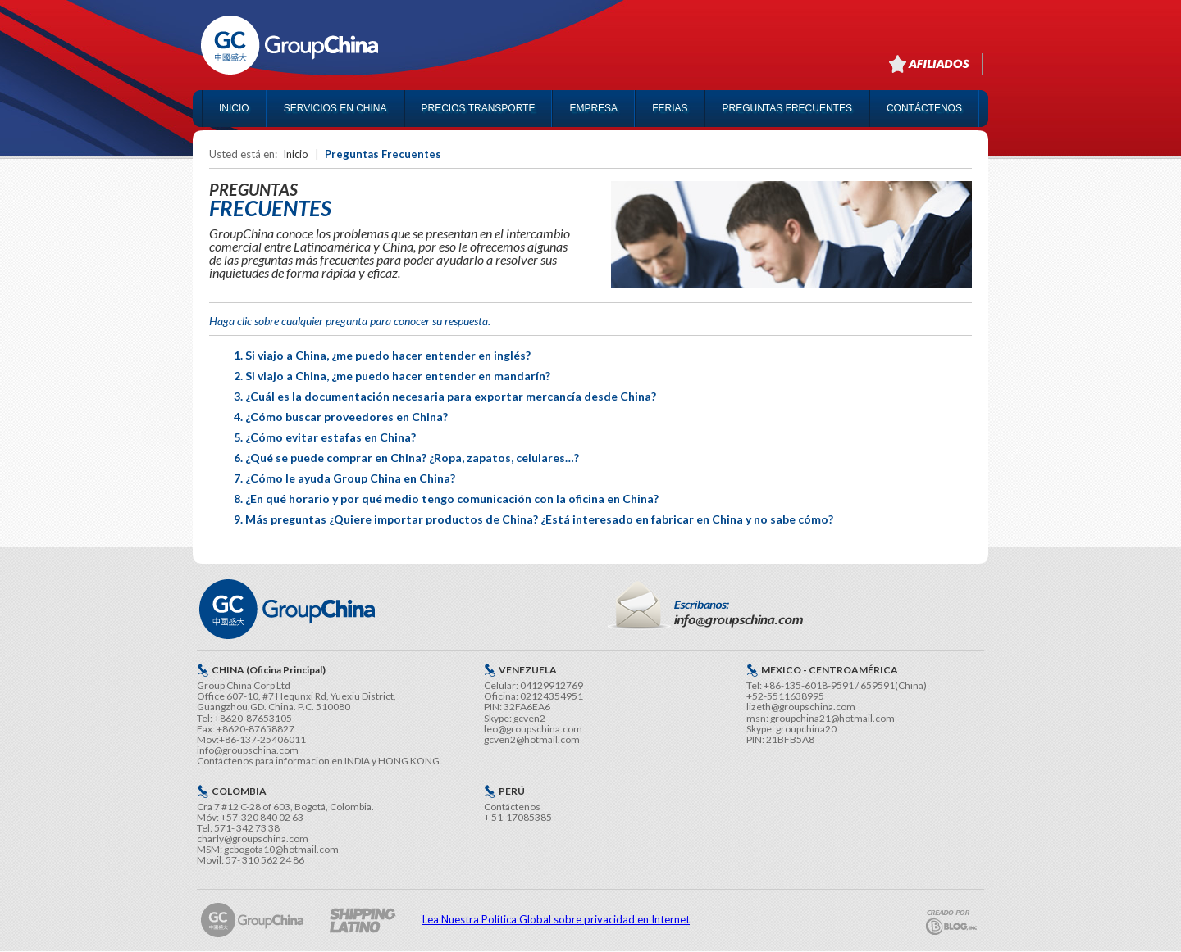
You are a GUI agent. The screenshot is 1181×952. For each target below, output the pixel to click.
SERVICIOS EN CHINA (335, 108)
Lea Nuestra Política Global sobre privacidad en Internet (556, 919)
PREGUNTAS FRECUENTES (786, 108)
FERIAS (669, 108)
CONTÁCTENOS (924, 108)
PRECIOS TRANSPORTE (479, 108)
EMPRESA (593, 108)
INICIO (234, 108)
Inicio (295, 154)
